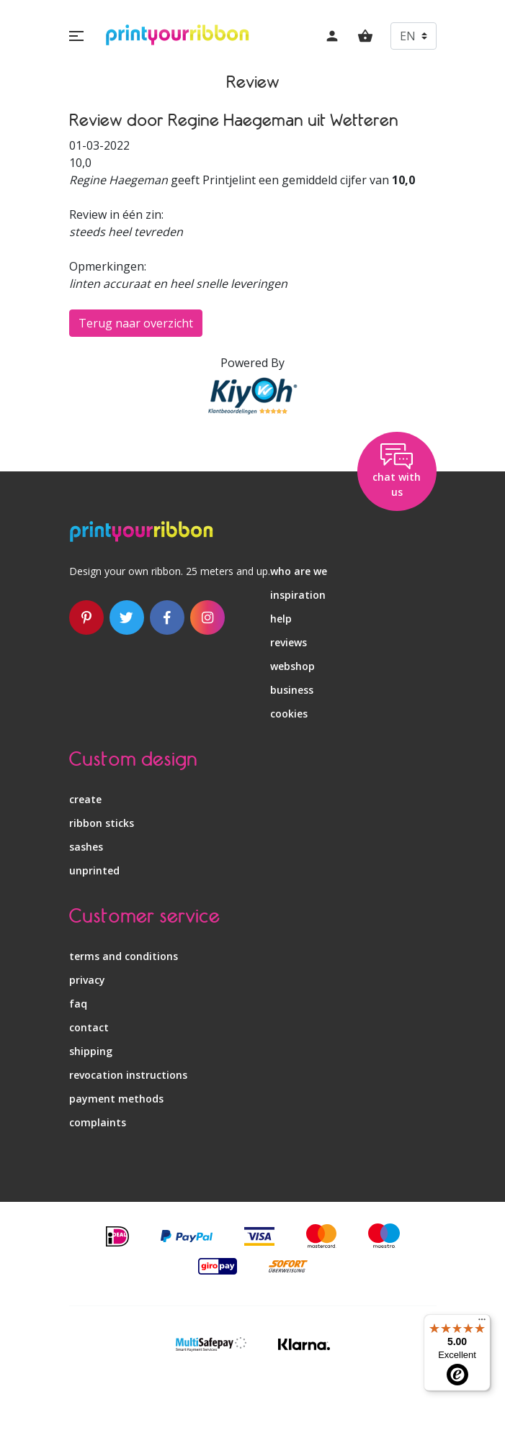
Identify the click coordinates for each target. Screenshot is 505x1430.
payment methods (116, 1098)
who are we (298, 571)
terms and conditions (123, 956)
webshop (292, 666)
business (291, 690)
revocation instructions (128, 1075)
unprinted (94, 870)
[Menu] (482, 1322)
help (281, 618)
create (85, 799)
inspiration (298, 595)
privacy (87, 980)
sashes (86, 847)
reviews (288, 642)
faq (78, 1003)
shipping (90, 1051)
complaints (97, 1122)
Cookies (289, 713)
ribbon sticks (101, 823)
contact (89, 1027)
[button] (76, 36)
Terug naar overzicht (136, 323)
